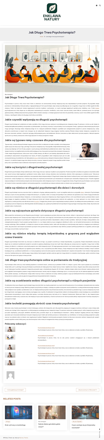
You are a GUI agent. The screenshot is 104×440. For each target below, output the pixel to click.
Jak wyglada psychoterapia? (46, 335)
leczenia (36, 201)
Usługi (8, 425)
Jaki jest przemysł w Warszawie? (87, 390)
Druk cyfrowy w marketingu (15, 429)
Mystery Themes (23, 437)
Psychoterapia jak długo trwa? (46, 327)
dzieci (82, 192)
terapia (97, 108)
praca (36, 158)
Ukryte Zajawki (77, 425)
